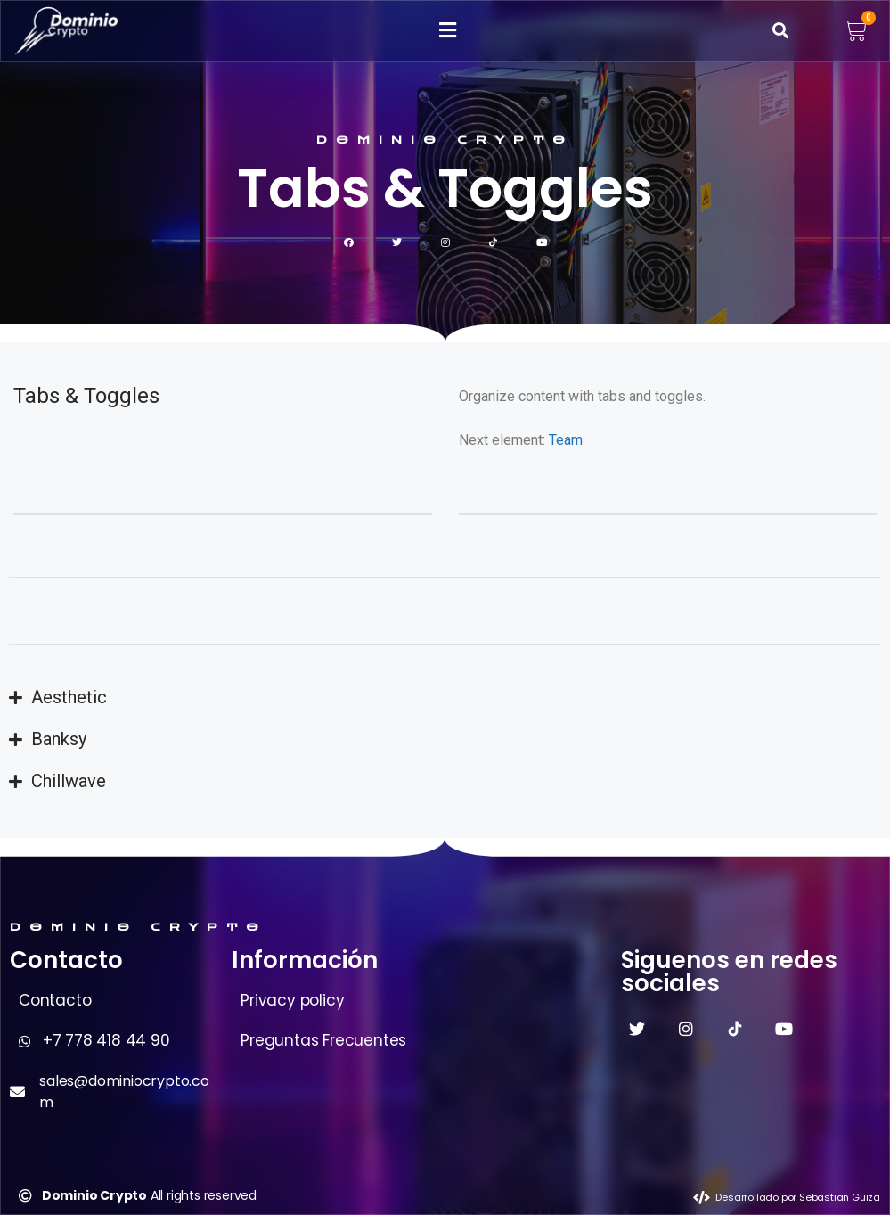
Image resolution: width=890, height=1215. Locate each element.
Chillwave (68, 781)
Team (566, 439)
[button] (448, 30)
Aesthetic (69, 697)
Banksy (58, 739)
